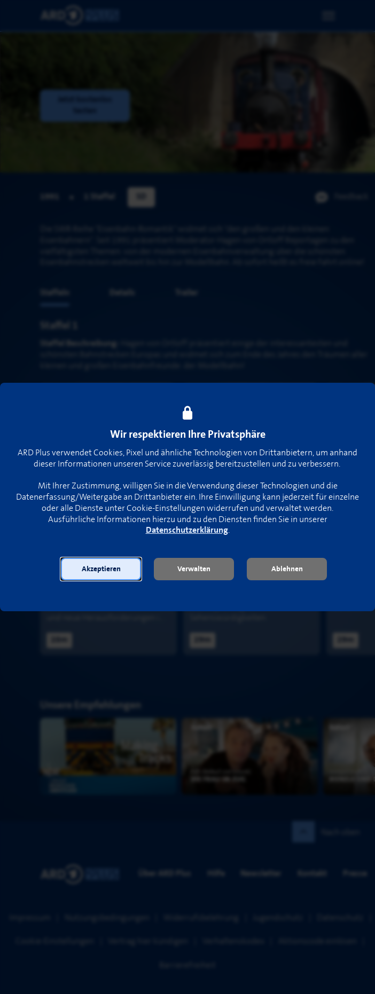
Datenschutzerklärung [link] (187, 530)
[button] (101, 569)
